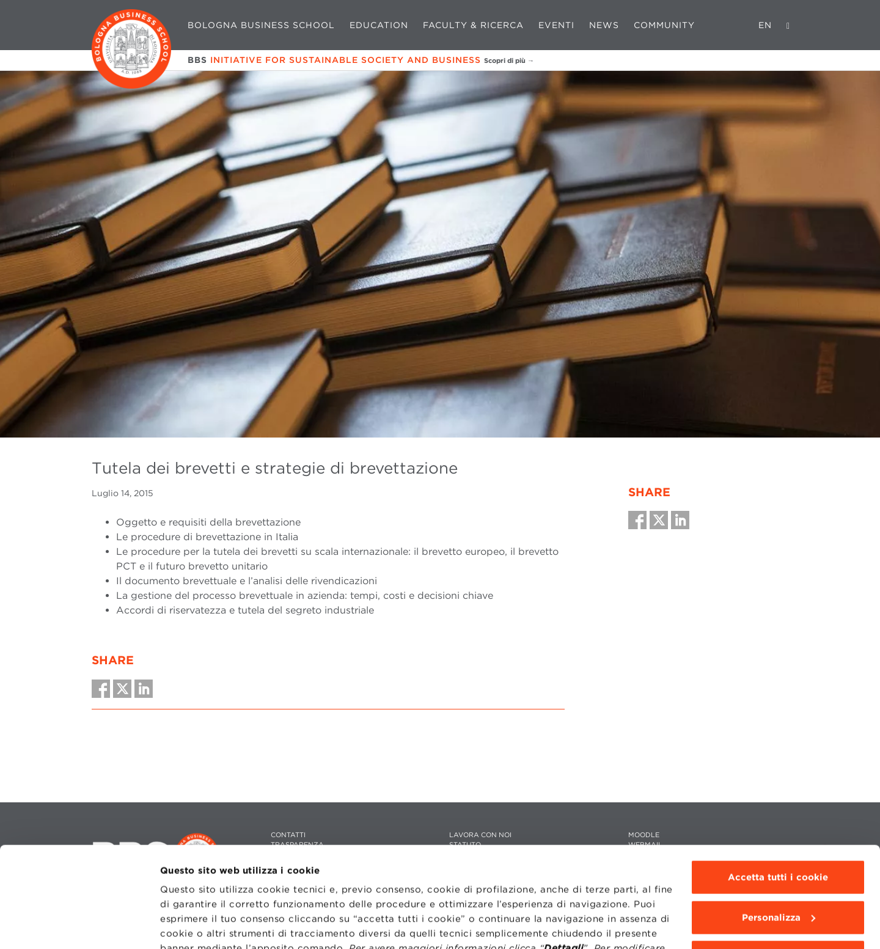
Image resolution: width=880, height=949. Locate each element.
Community (664, 25)
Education (379, 25)
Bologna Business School (261, 25)
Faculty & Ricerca (473, 25)
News (604, 25)
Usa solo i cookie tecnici (778, 871)
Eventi (556, 25)
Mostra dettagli (196, 925)
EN (765, 25)
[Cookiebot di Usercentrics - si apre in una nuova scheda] (79, 925)
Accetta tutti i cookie (778, 791)
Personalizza (778, 831)
